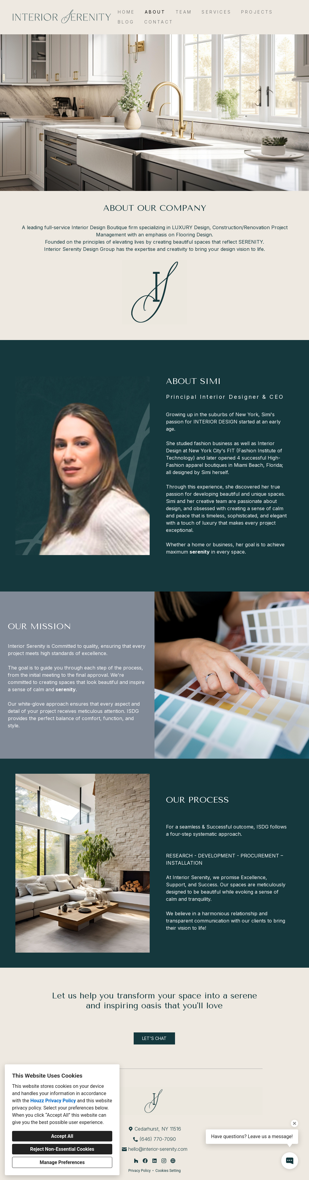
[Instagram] (163, 1161)
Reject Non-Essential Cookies (62, 1149)
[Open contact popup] (289, 1160)
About (155, 11)
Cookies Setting (168, 1171)
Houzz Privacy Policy (53, 1101)
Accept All (62, 1136)
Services (216, 11)
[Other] (173, 1161)
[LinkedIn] (154, 1161)
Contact (158, 21)
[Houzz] (136, 1161)
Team (184, 11)
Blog (126, 21)
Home (126, 11)
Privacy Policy (139, 1171)
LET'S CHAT (154, 1038)
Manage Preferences (62, 1162)
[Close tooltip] (294, 1123)
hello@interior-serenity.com (157, 1149)
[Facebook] (145, 1161)
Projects (257, 11)
